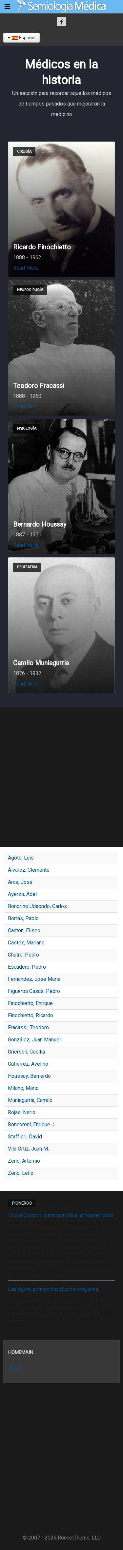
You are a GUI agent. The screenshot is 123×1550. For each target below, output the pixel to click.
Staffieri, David (25, 1136)
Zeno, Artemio (24, 1161)
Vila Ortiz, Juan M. (28, 1149)
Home (15, 1368)
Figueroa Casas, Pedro (34, 991)
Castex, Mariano (26, 943)
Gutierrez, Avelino (28, 1064)
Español (21, 37)
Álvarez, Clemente (29, 870)
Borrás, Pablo (23, 918)
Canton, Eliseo (24, 930)
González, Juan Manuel (34, 1040)
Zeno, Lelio (20, 1173)
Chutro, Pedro (23, 955)
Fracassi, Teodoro (28, 1027)
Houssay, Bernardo (29, 1076)
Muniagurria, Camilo (30, 1100)
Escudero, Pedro (27, 967)
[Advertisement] (61, 777)
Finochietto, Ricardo (30, 1015)
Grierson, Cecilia (26, 1052)
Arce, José (20, 882)
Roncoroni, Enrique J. (31, 1124)
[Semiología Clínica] (61, 6)
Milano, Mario (23, 1088)
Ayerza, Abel (22, 894)
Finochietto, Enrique (30, 1003)
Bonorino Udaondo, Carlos (37, 906)
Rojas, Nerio (21, 1112)
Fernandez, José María (34, 979)
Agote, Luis (21, 858)
